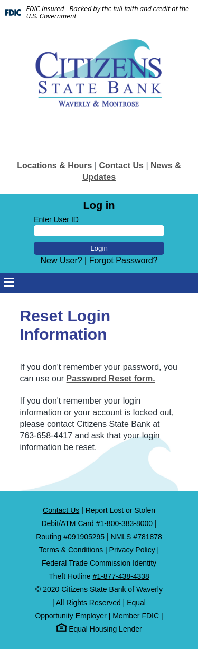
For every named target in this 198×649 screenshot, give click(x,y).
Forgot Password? (123, 260)
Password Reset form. (111, 378)
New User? (61, 260)
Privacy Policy (132, 550)
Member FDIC (135, 616)
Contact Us (121, 165)
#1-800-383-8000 (124, 523)
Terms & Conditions (71, 550)
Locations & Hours (54, 165)
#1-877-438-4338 (120, 576)
